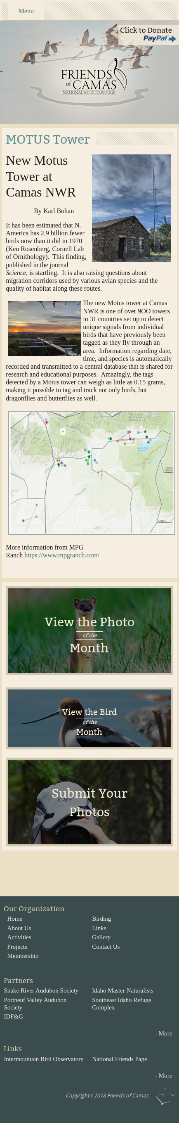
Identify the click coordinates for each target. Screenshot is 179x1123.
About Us (19, 928)
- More (163, 1033)
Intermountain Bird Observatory (43, 1059)
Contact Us (106, 946)
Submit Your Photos (89, 803)
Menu (26, 10)
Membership (23, 955)
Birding (101, 918)
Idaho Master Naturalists (122, 990)
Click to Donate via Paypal (148, 35)
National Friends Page (119, 1059)
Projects (17, 946)
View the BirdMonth (89, 722)
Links (99, 928)
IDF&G (13, 1016)
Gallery (101, 937)
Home (15, 918)
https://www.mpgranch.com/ (61, 555)
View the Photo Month (89, 635)
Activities (19, 937)
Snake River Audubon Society (41, 990)
